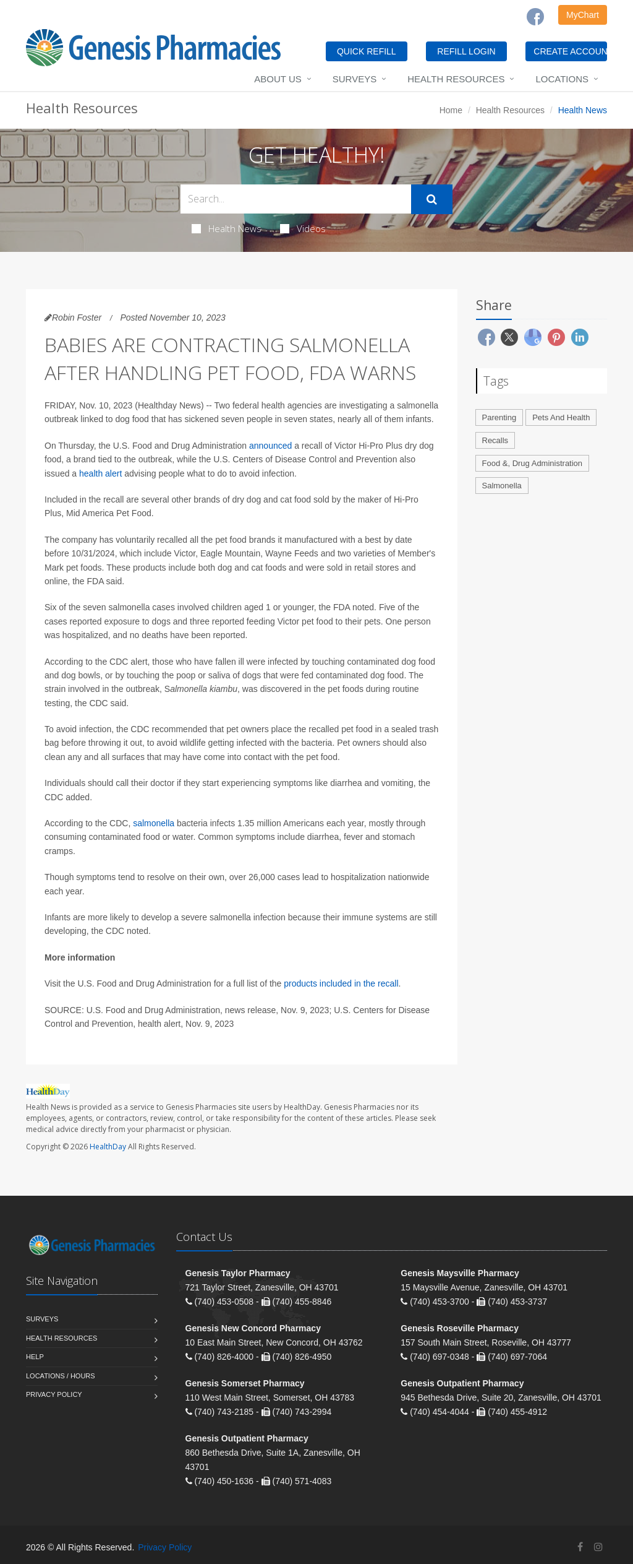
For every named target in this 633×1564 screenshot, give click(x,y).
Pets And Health (561, 417)
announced (270, 446)
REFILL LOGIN (466, 51)
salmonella (153, 823)
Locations (561, 79)
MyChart (582, 15)
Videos (303, 228)
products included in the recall (341, 983)
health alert (100, 473)
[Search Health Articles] (296, 199)
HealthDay (108, 1146)
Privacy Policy (54, 1394)
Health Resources (455, 79)
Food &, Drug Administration (532, 463)
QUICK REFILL (366, 51)
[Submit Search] (431, 199)
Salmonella (502, 485)
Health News (226, 228)
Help (35, 1356)
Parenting (499, 417)
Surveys (354, 79)
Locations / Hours (60, 1376)
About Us (277, 79)
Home (451, 110)
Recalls (495, 440)
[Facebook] (535, 16)
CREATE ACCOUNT (570, 51)
